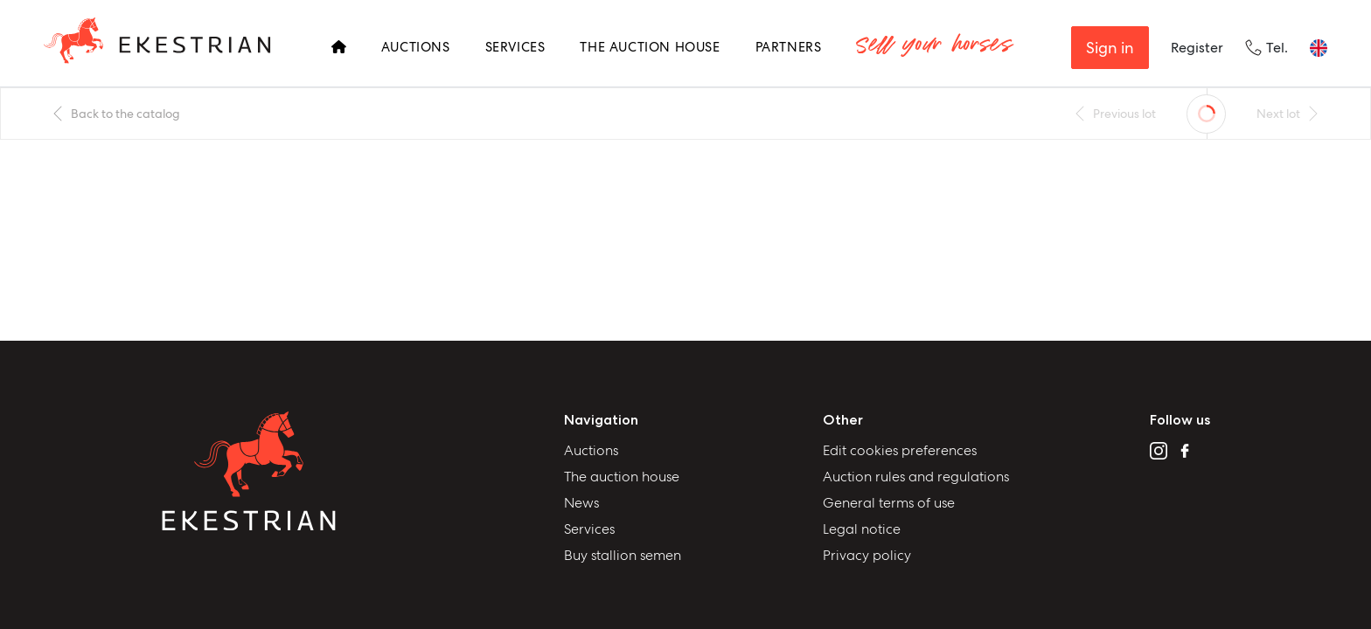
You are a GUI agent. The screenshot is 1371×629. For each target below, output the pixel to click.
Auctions (415, 47)
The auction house (621, 476)
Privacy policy (867, 555)
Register (1197, 47)
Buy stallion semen (622, 555)
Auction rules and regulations (916, 476)
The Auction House (650, 47)
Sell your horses (933, 47)
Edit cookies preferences (900, 450)
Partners (788, 47)
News (581, 503)
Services (515, 47)
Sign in (1110, 48)
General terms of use (889, 503)
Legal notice (862, 529)
